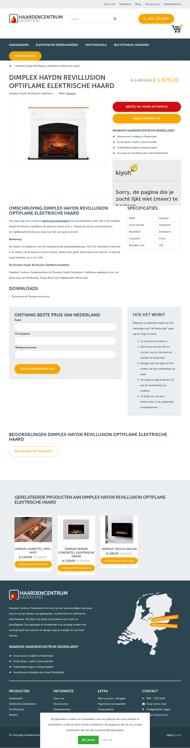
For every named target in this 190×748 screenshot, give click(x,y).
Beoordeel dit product (34, 451)
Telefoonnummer (26, 347)
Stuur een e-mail (156, 703)
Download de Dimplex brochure (30, 296)
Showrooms (152, 4)
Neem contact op (147, 118)
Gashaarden (16, 698)
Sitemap (102, 714)
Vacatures (125, 4)
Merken (13, 714)
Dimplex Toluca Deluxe (119, 549)
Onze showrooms (156, 714)
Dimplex (71, 93)
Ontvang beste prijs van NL (33, 564)
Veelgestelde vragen (158, 709)
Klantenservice (172, 4)
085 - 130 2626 (156, 18)
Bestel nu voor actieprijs (147, 106)
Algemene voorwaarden (112, 703)
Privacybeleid (105, 709)
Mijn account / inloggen (112, 698)
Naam (17, 320)
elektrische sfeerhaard (55, 220)
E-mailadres (23, 333)
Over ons (109, 4)
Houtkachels (16, 709)
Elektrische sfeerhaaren (22, 703)
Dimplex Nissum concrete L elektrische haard (76, 552)
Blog (138, 4)
